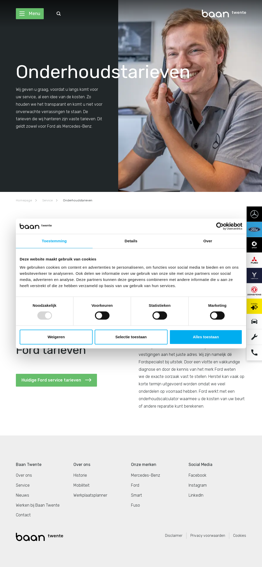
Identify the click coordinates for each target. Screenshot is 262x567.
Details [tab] (131, 241)
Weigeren (56, 337)
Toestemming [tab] (54, 241)
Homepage (24, 200)
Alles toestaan (206, 337)
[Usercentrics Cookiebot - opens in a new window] (220, 226)
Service (47, 200)
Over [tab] (207, 241)
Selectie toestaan (131, 337)
